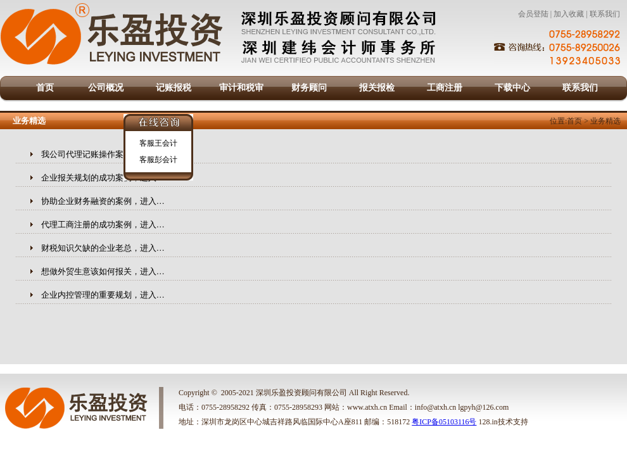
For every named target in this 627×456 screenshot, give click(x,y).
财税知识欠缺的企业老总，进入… (103, 248)
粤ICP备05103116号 (444, 421)
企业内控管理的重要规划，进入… (103, 295)
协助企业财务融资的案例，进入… (103, 201)
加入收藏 (569, 14)
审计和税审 (241, 87)
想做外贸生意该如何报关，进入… (103, 271)
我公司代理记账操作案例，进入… (103, 154)
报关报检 (377, 87)
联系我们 (605, 14)
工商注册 (444, 87)
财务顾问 (309, 87)
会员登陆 (533, 14)
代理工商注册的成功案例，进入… (103, 224)
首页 (45, 87)
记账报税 (173, 87)
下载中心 (512, 87)
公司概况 (106, 87)
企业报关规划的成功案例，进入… (103, 177)
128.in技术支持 (503, 421)
